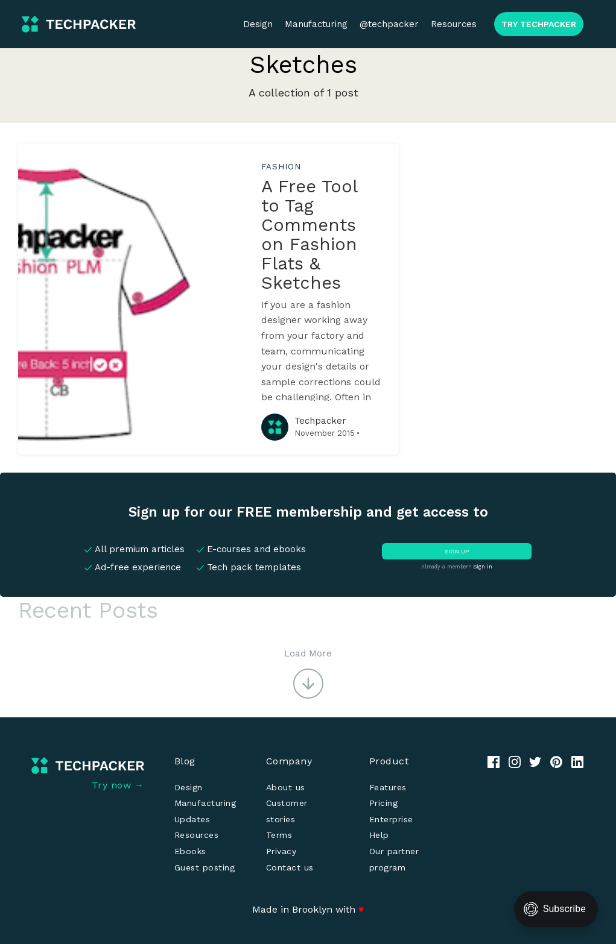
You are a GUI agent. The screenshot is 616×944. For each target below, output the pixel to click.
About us (285, 787)
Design (258, 24)
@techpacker (389, 24)
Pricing (383, 803)
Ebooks (190, 851)
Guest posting (204, 867)
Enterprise (391, 819)
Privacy (281, 851)
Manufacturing (316, 24)
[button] (308, 673)
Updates (192, 819)
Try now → (118, 785)
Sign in (482, 567)
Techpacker (320, 420)
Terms (279, 835)
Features (388, 787)
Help (379, 835)
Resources (454, 24)
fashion (280, 166)
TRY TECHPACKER (538, 24)
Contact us (290, 867)
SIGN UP (457, 551)
